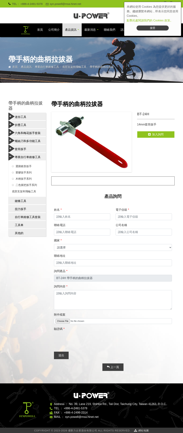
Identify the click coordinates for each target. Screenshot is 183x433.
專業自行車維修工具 (47, 66)
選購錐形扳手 (24, 166)
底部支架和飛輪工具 (74, 66)
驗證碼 (58, 328)
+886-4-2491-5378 (32, 3)
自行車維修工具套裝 (28, 217)
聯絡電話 (59, 225)
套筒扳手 (17, 148)
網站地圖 (143, 430)
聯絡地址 (59, 255)
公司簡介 (54, 29)
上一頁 (113, 367)
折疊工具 (17, 124)
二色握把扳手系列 (26, 184)
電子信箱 (121, 209)
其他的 (19, 233)
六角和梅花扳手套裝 (24, 132)
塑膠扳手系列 (24, 172)
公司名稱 (121, 225)
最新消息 (90, 29)
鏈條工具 (20, 200)
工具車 (19, 225)
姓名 (57, 209)
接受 (152, 27)
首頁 (40, 29)
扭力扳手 (20, 209)
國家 (57, 240)
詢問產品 (59, 271)
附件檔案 (59, 314)
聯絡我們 (109, 29)
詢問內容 (59, 286)
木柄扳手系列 (24, 178)
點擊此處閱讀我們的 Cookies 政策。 (150, 20)
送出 (61, 355)
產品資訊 (70, 29)
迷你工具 (17, 116)
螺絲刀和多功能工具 (24, 140)
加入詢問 (156, 134)
